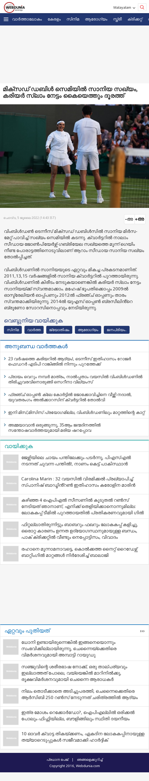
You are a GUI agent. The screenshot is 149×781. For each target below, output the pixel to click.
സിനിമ (72, 19)
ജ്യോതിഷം (59, 329)
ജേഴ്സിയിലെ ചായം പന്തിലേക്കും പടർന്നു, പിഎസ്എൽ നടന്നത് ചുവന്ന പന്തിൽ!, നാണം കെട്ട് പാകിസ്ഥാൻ (76, 460)
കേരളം (54, 19)
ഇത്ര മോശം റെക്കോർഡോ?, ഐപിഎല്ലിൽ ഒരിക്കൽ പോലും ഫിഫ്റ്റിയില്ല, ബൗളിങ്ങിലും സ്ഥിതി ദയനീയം (78, 715)
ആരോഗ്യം (96, 19)
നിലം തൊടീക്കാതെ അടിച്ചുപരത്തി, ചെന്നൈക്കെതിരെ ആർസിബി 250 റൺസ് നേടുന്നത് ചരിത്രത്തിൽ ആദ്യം (79, 694)
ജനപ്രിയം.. (117, 329)
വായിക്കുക (18, 446)
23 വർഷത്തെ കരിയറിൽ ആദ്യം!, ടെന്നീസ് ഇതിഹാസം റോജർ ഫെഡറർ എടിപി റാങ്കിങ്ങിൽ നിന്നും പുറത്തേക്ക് (69, 361)
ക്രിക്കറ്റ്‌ (134, 19)
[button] (6, 19)
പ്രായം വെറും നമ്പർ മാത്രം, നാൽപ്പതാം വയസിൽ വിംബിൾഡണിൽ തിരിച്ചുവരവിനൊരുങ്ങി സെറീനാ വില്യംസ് (75, 379)
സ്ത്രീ (117, 19)
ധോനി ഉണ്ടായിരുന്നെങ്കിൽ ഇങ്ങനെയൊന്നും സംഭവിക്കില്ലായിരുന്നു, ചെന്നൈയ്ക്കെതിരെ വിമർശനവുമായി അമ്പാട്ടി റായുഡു (68, 648)
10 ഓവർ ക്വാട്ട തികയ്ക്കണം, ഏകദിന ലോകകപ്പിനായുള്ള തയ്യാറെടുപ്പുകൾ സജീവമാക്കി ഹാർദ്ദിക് (82, 737)
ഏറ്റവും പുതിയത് (27, 630)
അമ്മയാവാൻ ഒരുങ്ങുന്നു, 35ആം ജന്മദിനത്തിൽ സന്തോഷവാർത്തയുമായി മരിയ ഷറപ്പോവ (54, 427)
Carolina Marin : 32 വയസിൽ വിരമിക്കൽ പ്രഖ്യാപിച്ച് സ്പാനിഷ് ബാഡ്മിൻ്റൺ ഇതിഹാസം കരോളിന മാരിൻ (78, 482)
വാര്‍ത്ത (34, 329)
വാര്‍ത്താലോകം (27, 19)
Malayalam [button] (123, 7)
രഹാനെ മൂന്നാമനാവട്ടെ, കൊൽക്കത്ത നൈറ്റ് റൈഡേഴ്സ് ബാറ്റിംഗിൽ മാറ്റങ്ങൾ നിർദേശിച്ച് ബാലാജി (79, 552)
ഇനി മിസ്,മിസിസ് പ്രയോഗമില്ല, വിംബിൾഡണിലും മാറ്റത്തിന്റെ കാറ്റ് (76, 412)
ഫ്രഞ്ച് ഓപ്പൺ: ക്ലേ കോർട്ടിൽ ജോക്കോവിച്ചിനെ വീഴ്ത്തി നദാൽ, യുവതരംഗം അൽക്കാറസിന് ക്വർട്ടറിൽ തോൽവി (70, 397)
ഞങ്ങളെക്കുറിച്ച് (89, 759)
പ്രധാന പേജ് (57, 759)
